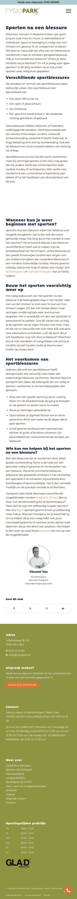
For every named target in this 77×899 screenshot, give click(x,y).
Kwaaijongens (37, 888)
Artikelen (11, 790)
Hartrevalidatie (15, 773)
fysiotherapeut (15, 271)
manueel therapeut (40, 271)
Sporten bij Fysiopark (19, 769)
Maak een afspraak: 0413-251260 (38, 2)
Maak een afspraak (22, 685)
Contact (11, 802)
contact (45, 530)
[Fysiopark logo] (32, 11)
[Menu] (67, 11)
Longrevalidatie (15, 777)
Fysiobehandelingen (18, 765)
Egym (20, 510)
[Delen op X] (30, 608)
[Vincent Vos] (38, 557)
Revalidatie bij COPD (19, 782)
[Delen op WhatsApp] (47, 608)
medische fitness (47, 497)
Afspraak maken (16, 798)
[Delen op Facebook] (14, 608)
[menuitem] (67, 11)
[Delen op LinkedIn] (63, 608)
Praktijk (10, 794)
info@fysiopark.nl (19, 655)
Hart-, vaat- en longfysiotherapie (26, 786)
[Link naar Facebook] (64, 892)
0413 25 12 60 (17, 650)
